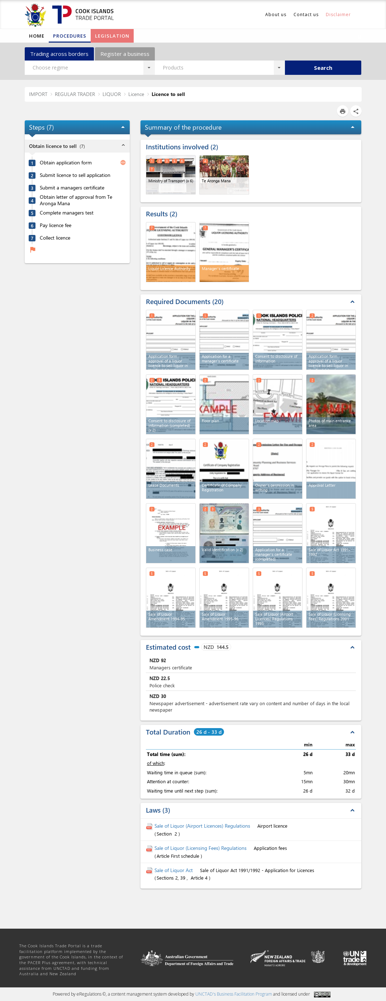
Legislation (112, 36)
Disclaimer (338, 14)
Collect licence (55, 238)
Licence (136, 94)
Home (36, 36)
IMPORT (38, 94)
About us (275, 14)
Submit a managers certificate (72, 187)
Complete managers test (67, 213)
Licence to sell (168, 94)
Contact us (306, 14)
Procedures (69, 36)
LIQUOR (112, 94)
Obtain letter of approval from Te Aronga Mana (76, 200)
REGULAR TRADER (75, 94)
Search (323, 67)
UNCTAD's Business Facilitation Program (233, 994)
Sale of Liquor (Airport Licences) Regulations (203, 825)
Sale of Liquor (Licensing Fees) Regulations (201, 847)
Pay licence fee (55, 225)
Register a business (124, 53)
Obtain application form (66, 162)
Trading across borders (59, 53)
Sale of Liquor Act (174, 870)
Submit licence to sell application (75, 175)
